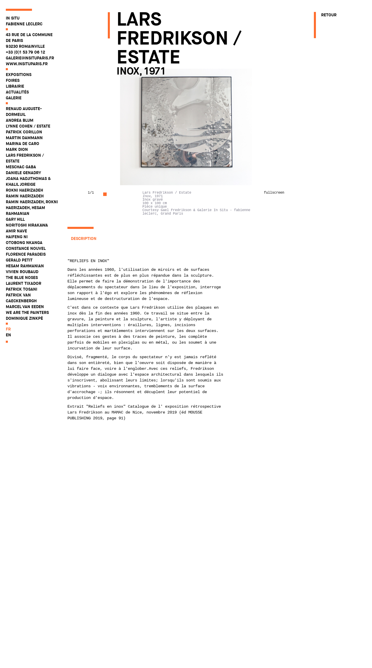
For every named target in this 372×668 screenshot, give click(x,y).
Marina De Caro (22, 143)
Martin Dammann (24, 137)
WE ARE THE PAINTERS (27, 312)
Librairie (15, 86)
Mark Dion (17, 149)
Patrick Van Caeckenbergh (21, 297)
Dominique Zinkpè (24, 318)
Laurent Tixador (23, 283)
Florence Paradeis (26, 254)
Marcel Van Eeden (25, 306)
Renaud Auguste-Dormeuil (24, 111)
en (8, 334)
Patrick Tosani (21, 289)
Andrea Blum (19, 120)
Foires (12, 80)
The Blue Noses (22, 277)
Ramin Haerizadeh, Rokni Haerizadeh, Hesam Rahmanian (32, 207)
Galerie (14, 97)
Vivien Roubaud (22, 271)
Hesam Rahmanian (25, 265)
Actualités (17, 92)
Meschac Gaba (21, 166)
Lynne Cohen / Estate (28, 126)
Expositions (18, 74)
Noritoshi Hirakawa (27, 225)
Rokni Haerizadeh (24, 190)
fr (8, 329)
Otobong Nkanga (24, 242)
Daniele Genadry (23, 172)
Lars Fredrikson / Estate (25, 158)
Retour (329, 14)
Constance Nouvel (26, 248)
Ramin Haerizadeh (25, 196)
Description (83, 238)
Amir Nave (16, 231)
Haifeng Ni (17, 236)
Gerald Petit (19, 260)
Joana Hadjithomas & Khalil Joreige (28, 181)
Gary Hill (15, 219)
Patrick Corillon (24, 132)
